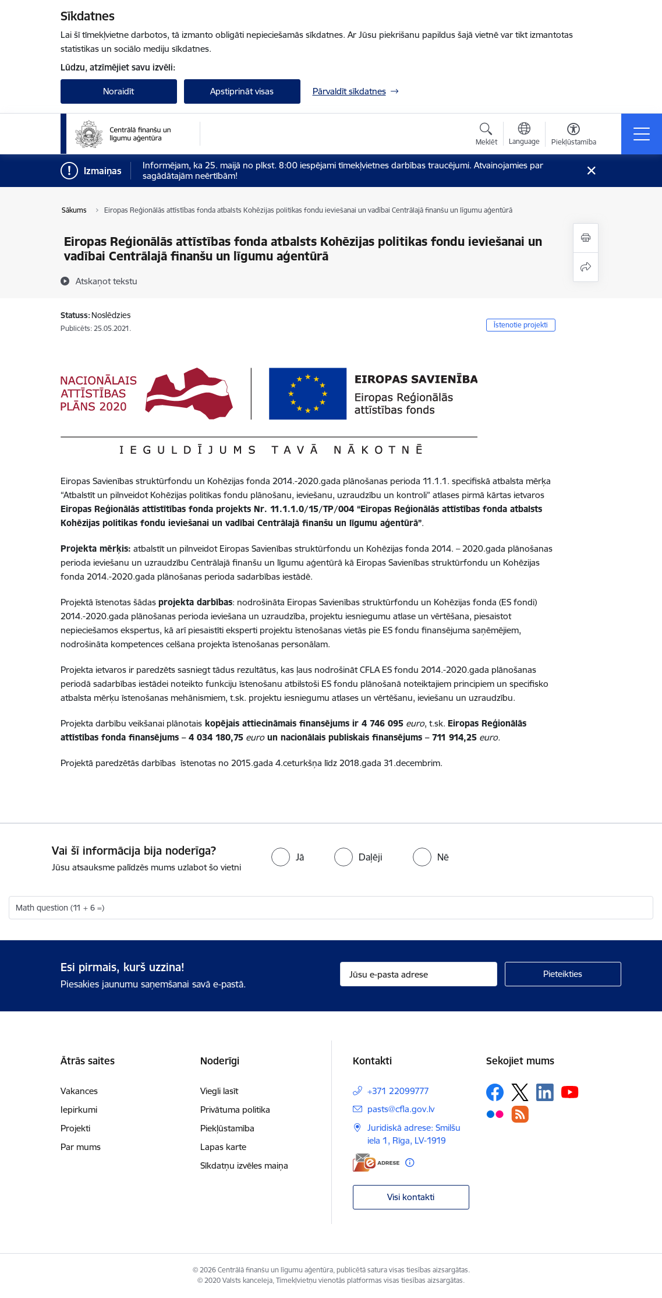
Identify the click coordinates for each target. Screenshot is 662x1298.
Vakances (79, 1090)
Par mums (81, 1146)
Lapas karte (223, 1146)
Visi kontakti (410, 1196)
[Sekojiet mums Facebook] (495, 1092)
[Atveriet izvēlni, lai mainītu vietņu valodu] (524, 135)
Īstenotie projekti (521, 324)
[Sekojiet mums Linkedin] (545, 1092)
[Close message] (590, 171)
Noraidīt (118, 91)
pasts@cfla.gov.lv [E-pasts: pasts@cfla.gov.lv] (400, 1108)
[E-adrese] (376, 1162)
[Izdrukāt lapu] (586, 238)
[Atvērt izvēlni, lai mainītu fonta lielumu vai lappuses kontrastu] (574, 136)
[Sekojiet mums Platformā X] (520, 1092)
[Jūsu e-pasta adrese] (418, 974)
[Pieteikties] (563, 974)
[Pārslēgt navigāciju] (641, 134)
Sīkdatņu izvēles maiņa (244, 1165)
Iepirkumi (79, 1109)
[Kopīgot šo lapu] (586, 267)
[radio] (287, 857)
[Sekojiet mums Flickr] (495, 1113)
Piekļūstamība (227, 1128)
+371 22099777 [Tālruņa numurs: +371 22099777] (398, 1090)
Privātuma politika (235, 1109)
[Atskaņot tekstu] (106, 281)
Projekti (75, 1128)
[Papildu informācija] (409, 1162)
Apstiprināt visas (242, 91)
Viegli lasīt (219, 1090)
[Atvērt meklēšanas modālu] (486, 136)
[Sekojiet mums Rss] (520, 1114)
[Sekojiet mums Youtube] (570, 1092)
